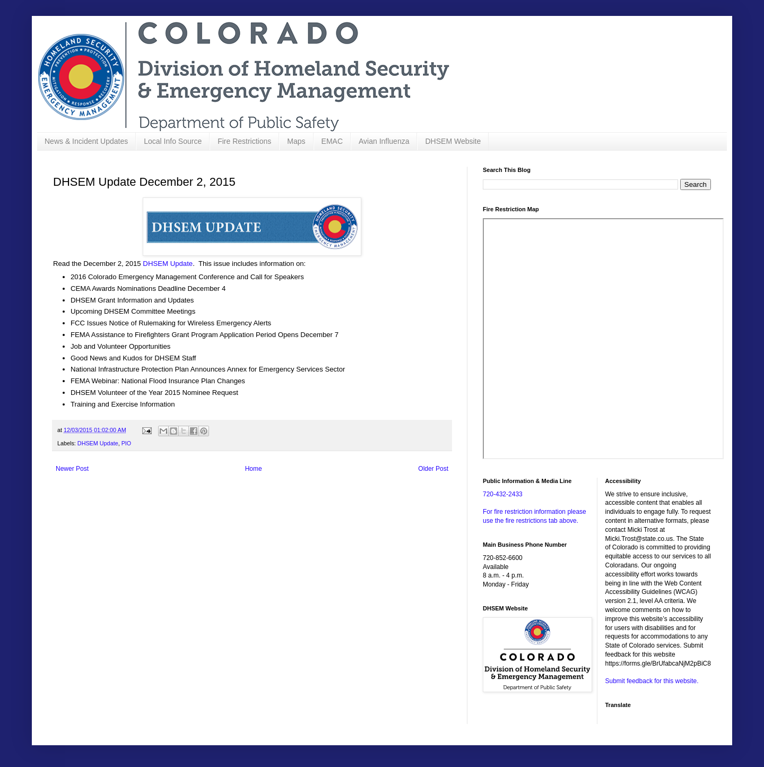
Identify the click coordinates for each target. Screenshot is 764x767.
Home (253, 468)
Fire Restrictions (244, 141)
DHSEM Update (168, 264)
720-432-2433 (503, 494)
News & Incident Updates (86, 141)
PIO (126, 443)
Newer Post (72, 468)
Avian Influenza (384, 141)
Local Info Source (173, 141)
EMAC (332, 141)
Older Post (433, 468)
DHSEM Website (453, 141)
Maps (296, 141)
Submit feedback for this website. (652, 681)
